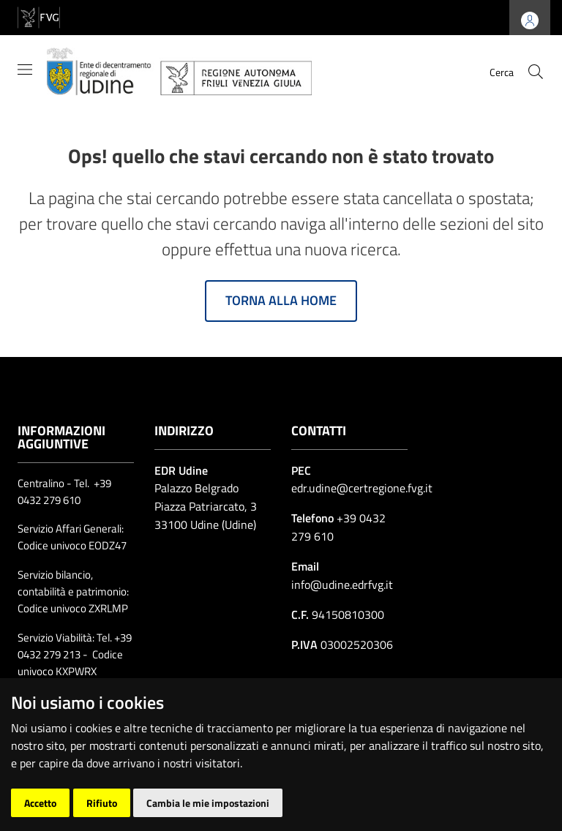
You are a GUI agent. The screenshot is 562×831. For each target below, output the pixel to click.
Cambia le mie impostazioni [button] (207, 803)
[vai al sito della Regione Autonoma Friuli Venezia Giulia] (39, 16)
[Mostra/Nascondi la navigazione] (25, 69)
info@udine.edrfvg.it (342, 584)
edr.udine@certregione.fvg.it (361, 488)
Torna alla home (281, 300)
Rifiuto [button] (101, 803)
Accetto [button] (40, 803)
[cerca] (535, 71)
